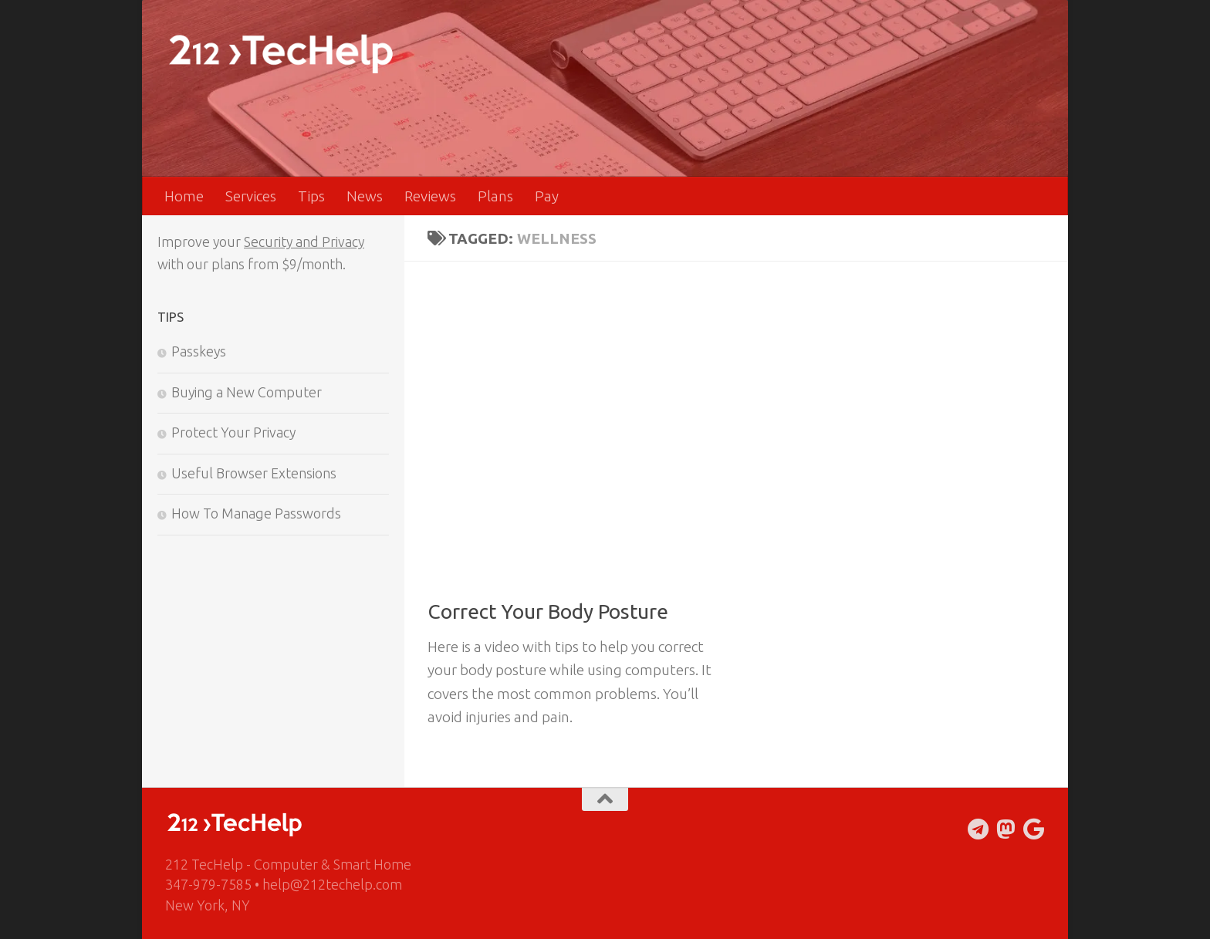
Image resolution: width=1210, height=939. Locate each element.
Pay (547, 195)
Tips (311, 195)
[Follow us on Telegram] (978, 829)
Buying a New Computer (246, 392)
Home (184, 195)
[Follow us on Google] (1034, 829)
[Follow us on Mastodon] (1006, 829)
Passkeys (198, 351)
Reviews (430, 195)
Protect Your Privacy (233, 432)
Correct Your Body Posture (548, 611)
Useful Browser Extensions (253, 473)
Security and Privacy (304, 241)
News (364, 195)
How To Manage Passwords (256, 513)
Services (250, 195)
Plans (495, 195)
